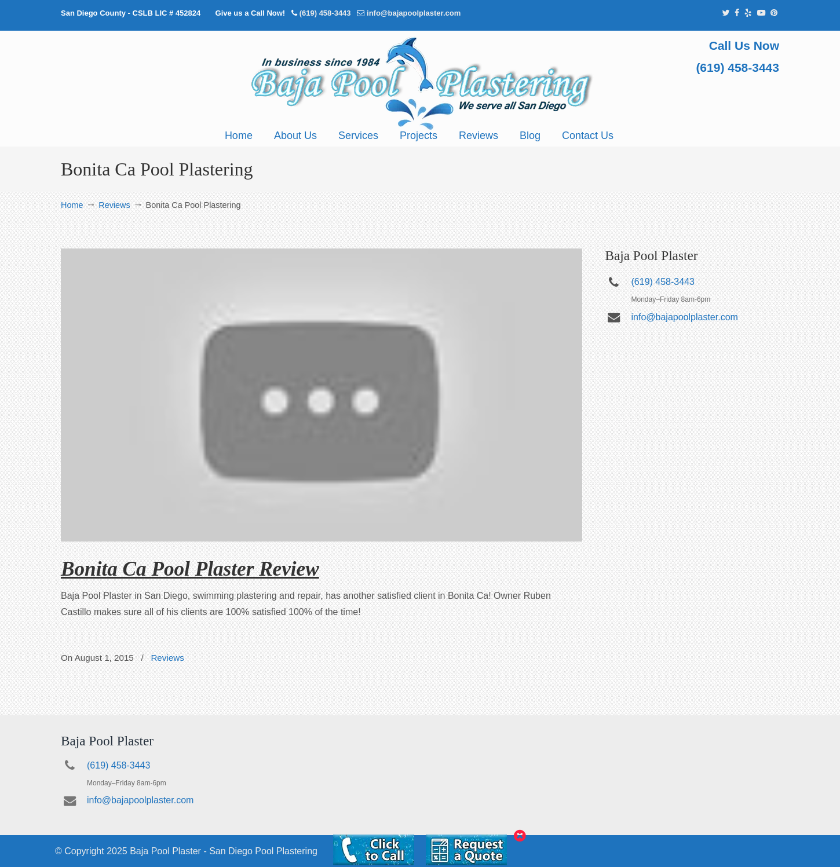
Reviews (114, 205)
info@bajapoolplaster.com (414, 13)
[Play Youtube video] (321, 395)
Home (72, 205)
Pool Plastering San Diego (420, 83)
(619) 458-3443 (325, 13)
